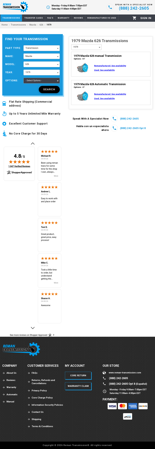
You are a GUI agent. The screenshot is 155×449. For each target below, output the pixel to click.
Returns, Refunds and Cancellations (41, 382)
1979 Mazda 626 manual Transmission (98, 55)
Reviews (8, 380)
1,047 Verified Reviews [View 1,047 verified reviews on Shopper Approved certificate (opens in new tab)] (19, 166)
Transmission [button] (31, 48)
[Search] (49, 89)
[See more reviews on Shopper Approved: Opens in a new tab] (28, 335)
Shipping (34, 419)
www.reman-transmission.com (125, 372)
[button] (32, 143)
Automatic (10, 394)
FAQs (32, 373)
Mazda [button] (28, 56)
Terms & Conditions (40, 426)
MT (79, 59)
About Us (9, 373)
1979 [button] (27, 72)
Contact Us (35, 412)
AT (79, 87)
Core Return (78, 375)
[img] (19, 162)
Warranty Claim (78, 386)
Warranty (9, 387)
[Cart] (134, 18)
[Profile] (145, 18)
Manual (8, 401)
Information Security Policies (45, 405)
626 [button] (27, 64)
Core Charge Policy (40, 397)
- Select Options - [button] (33, 80)
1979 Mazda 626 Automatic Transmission (100, 84)
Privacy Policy (37, 390)
